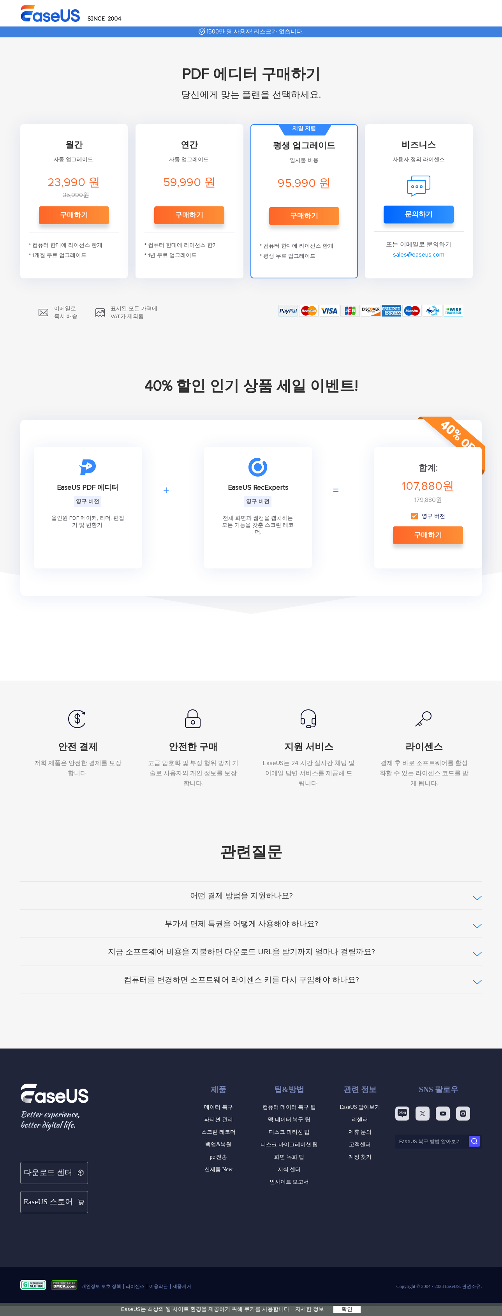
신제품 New (218, 1169)
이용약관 (158, 1270)
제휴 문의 (360, 1132)
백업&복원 (218, 1144)
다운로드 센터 (54, 1168)
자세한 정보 (309, 1309)
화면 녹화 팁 (289, 1157)
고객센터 (360, 1144)
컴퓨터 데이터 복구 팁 (289, 1107)
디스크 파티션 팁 (289, 1132)
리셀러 (360, 1119)
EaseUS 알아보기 (360, 1107)
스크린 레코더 (218, 1132)
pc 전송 (218, 1157)
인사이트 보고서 (289, 1182)
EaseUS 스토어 (54, 1189)
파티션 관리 (218, 1119)
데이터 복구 (218, 1107)
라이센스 (135, 1270)
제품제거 (182, 1270)
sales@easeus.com (418, 255)
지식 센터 (289, 1169)
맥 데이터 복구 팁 (289, 1119)
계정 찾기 (360, 1157)
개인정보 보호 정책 (101, 1270)
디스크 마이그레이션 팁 (289, 1144)
